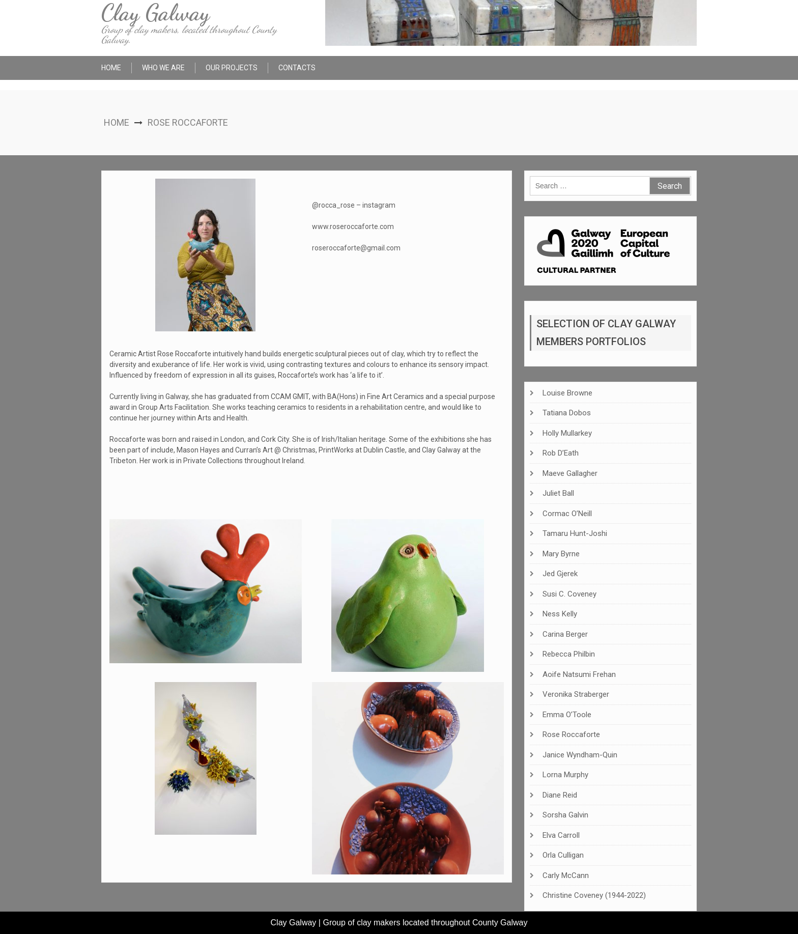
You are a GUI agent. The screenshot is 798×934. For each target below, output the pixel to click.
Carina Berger (565, 634)
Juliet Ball (558, 493)
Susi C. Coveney (569, 594)
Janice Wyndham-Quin (580, 754)
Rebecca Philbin (569, 654)
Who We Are (163, 68)
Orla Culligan (563, 855)
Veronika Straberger (576, 694)
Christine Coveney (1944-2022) (594, 895)
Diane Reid (560, 795)
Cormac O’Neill (567, 513)
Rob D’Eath (561, 453)
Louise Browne (567, 393)
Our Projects (232, 68)
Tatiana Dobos (567, 412)
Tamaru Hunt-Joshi (575, 533)
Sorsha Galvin (565, 814)
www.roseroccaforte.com (353, 226)
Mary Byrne (561, 553)
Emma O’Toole (567, 714)
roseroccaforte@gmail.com (356, 248)
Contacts (297, 68)
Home (111, 68)
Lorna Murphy (565, 774)
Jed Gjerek (560, 573)
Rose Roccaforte (571, 734)
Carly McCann (566, 875)
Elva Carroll (561, 835)
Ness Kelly (560, 613)
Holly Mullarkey (567, 433)
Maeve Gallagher (570, 473)
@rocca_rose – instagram (353, 205)
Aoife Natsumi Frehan (579, 674)
